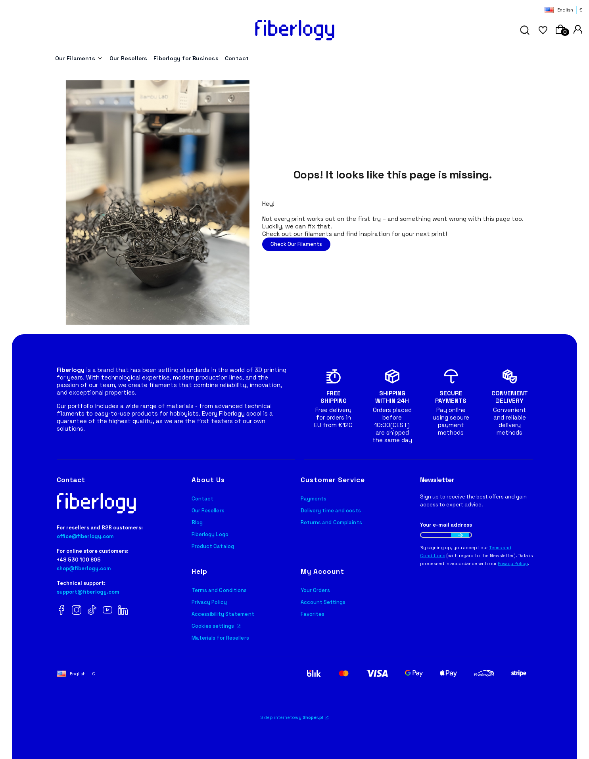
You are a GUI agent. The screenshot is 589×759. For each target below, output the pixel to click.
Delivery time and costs (331, 510)
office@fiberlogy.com (85, 536)
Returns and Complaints (331, 522)
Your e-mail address (446, 524)
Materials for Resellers (220, 637)
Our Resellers (208, 510)
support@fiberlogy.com (88, 591)
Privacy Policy (209, 602)
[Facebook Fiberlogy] (61, 610)
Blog (197, 522)
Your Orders (315, 590)
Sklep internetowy (292, 717)
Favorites (313, 614)
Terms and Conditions (219, 590)
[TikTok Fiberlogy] (92, 610)
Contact (203, 498)
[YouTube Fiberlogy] (107, 610)
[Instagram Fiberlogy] (76, 610)
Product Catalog (213, 546)
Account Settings (323, 602)
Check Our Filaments (296, 244)
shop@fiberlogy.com (84, 568)
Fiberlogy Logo (210, 534)
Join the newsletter (460, 535)
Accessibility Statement (223, 614)
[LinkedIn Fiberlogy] (123, 610)
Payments (314, 498)
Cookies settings (214, 626)
